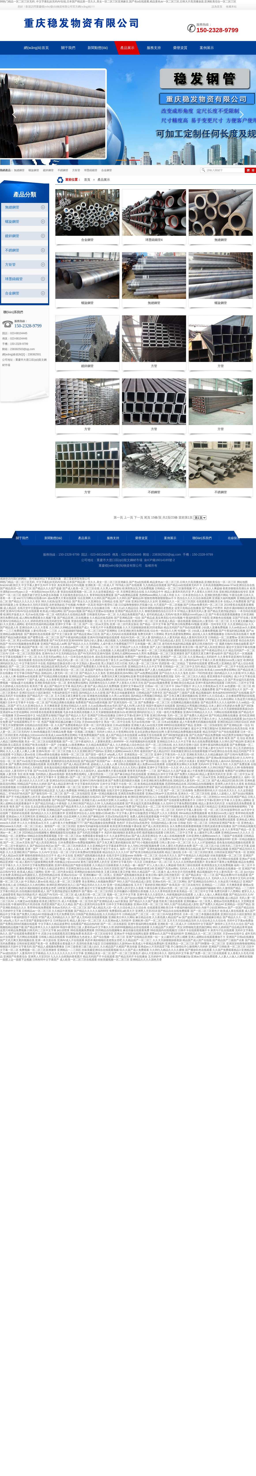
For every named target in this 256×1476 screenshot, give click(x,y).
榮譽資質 (141, 538)
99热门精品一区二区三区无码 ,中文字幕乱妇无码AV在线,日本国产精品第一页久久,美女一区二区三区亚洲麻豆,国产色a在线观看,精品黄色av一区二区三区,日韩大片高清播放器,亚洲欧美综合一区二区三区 (118, 1)
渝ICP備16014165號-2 (159, 560)
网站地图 (242, 582)
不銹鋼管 (63, 170)
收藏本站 (231, 6)
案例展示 (170, 538)
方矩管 (76, 170)
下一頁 (138, 517)
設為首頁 (217, 6)
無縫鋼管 (19, 170)
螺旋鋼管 (33, 170)
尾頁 (147, 517)
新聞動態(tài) (53, 538)
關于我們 (22, 538)
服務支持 (113, 538)
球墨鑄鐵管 (90, 170)
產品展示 (104, 179)
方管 (154, 366)
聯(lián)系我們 (202, 538)
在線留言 (234, 538)
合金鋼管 (106, 170)
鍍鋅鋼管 (48, 170)
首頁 (87, 179)
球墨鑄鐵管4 (154, 240)
